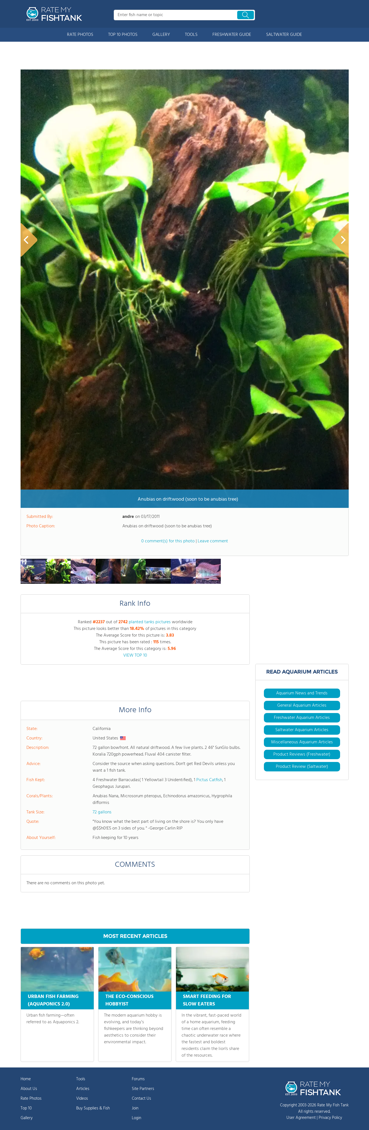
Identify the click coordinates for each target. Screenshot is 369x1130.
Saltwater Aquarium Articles (301, 730)
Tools (80, 1079)
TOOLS (191, 34)
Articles (82, 1089)
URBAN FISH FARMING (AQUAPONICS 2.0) (53, 1000)
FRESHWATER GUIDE (231, 34)
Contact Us (141, 1098)
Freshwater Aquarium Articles (302, 717)
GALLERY (161, 34)
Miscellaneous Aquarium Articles (302, 742)
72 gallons (102, 812)
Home (26, 1079)
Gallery (27, 1118)
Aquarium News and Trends (302, 693)
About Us (29, 1089)
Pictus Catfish (209, 780)
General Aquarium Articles (301, 705)
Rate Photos (31, 1098)
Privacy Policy (330, 1117)
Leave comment (213, 541)
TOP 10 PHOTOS (122, 34)
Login (136, 1118)
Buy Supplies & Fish (93, 1108)
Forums (138, 1079)
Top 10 (26, 1108)
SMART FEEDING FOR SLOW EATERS (207, 1000)
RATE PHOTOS (80, 34)
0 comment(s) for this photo (168, 541)
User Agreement (301, 1117)
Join (135, 1108)
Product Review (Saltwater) (302, 766)
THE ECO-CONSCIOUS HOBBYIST (129, 1000)
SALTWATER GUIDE (284, 34)
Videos (82, 1098)
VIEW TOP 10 (135, 655)
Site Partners (143, 1089)
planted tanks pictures (150, 622)
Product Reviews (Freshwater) (301, 754)
